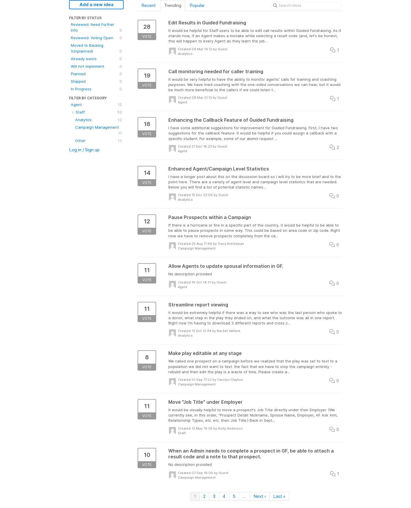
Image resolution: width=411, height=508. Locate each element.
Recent (148, 5)
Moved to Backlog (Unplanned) (96, 48)
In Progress (96, 89)
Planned (96, 74)
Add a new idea (96, 4)
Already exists (96, 59)
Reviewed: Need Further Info (96, 27)
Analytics (98, 120)
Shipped (96, 81)
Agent (96, 104)
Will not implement (96, 66)
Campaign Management (98, 130)
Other (98, 140)
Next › (259, 496)
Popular (197, 5)
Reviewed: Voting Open (96, 38)
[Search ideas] (306, 5)
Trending (172, 5)
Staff (96, 112)
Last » (279, 496)
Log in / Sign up (84, 149)
